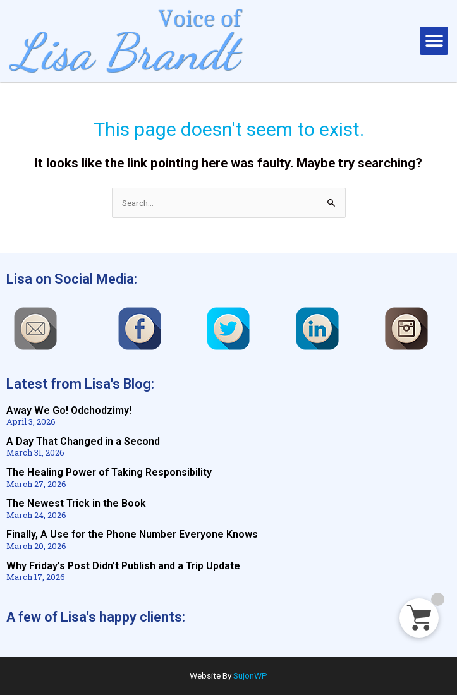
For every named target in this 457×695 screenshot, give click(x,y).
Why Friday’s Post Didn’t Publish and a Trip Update (123, 566)
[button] (434, 41)
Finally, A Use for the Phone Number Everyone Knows (132, 534)
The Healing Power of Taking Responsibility (109, 472)
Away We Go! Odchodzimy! (68, 410)
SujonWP (250, 675)
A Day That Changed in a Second (83, 441)
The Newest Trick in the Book (76, 503)
